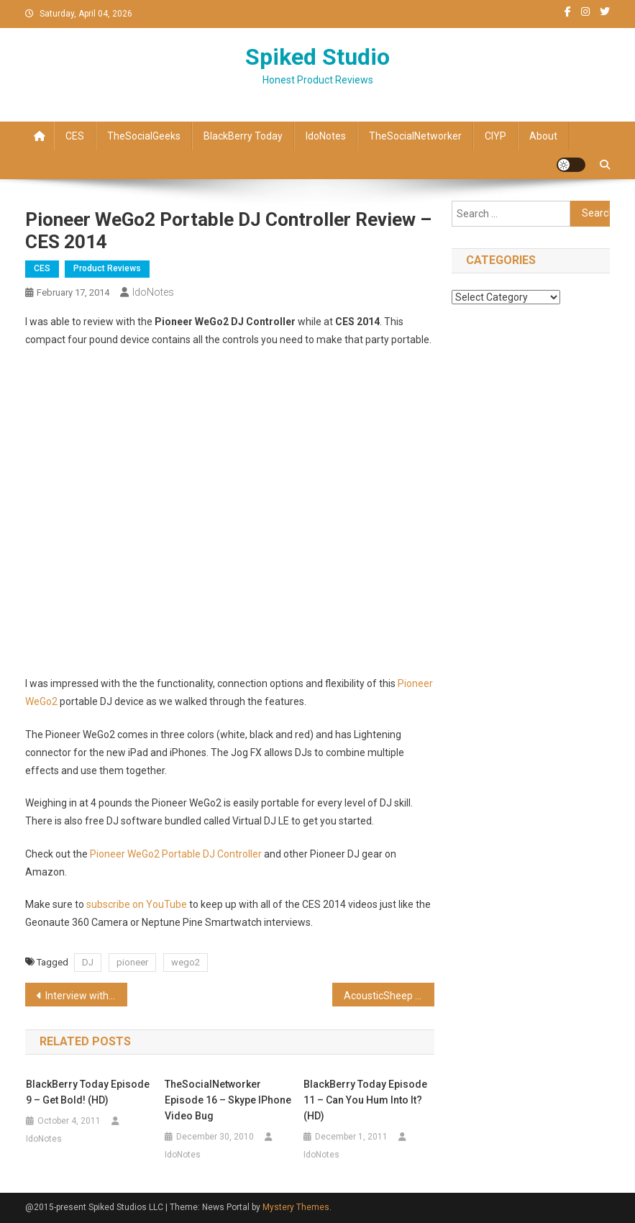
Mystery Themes (295, 1207)
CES (74, 136)
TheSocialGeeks (144, 136)
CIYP (495, 136)
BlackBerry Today (243, 136)
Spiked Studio (317, 57)
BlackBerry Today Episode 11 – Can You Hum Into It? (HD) (365, 1100)
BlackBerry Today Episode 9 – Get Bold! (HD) (88, 1092)
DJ (87, 962)
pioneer (132, 962)
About (543, 136)
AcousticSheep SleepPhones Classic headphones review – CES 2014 (389, 995)
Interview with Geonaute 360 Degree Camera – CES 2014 (86, 995)
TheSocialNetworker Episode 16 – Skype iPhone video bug (228, 1100)
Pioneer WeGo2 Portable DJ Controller (177, 854)
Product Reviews (107, 268)
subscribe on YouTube (136, 904)
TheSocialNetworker (415, 136)
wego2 (185, 962)
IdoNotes (326, 136)
